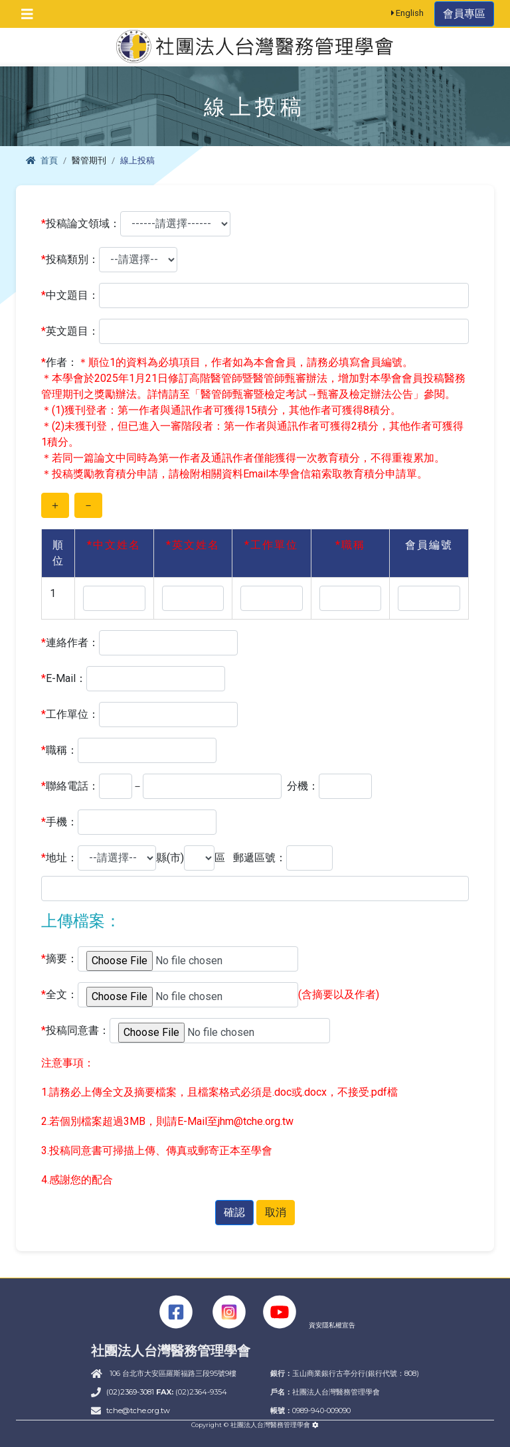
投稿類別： (70, 260)
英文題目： (70, 331)
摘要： (59, 959)
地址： (59, 858)
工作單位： (70, 715)
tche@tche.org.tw (138, 1410)
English (407, 13)
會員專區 (464, 13)
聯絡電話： (70, 786)
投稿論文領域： (80, 224)
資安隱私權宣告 (332, 1325)
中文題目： (70, 295)
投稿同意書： (75, 1031)
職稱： (59, 750)
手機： (59, 822)
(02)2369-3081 (131, 1392)
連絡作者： (70, 643)
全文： (59, 995)
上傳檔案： (81, 921)
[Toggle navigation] (27, 14)
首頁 (42, 160)
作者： (59, 363)
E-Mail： (63, 679)
